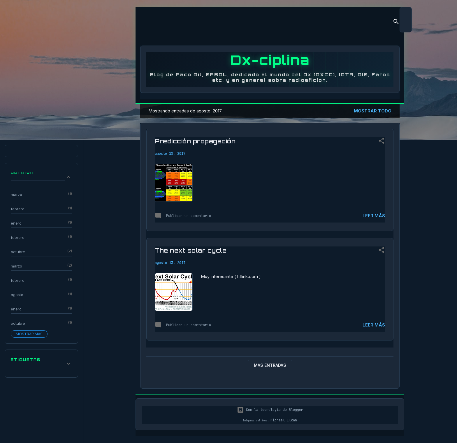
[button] (381, 142)
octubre (18, 251)
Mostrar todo (372, 111)
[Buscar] (396, 22)
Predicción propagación (195, 141)
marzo (16, 194)
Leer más (374, 215)
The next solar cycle (190, 250)
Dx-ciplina (270, 60)
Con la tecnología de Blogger (270, 409)
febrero (17, 208)
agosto (17, 294)
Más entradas (270, 365)
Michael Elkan (283, 420)
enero (16, 223)
